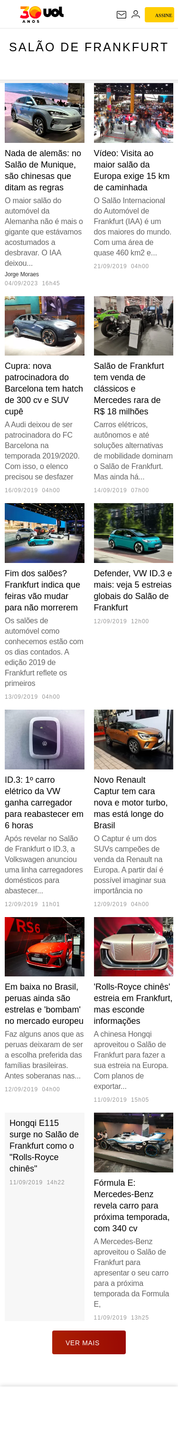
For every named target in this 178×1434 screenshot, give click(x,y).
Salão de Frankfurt (89, 47)
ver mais (89, 1342)
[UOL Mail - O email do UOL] (121, 14)
